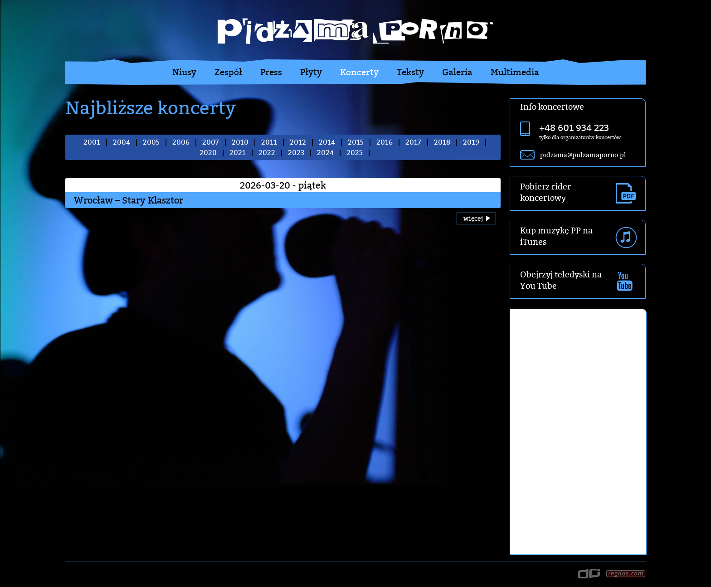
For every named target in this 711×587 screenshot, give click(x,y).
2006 (181, 142)
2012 (298, 142)
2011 (269, 142)
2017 (413, 142)
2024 (325, 152)
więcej (473, 218)
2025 (354, 152)
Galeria (457, 72)
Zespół (228, 72)
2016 (384, 142)
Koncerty (359, 72)
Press (271, 72)
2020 (208, 152)
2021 (237, 152)
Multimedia (515, 72)
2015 (356, 142)
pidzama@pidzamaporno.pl (583, 154)
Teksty (410, 72)
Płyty (311, 72)
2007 (210, 142)
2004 (121, 142)
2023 (296, 152)
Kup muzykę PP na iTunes (556, 236)
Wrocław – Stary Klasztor (128, 200)
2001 (91, 142)
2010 (240, 142)
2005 (151, 142)
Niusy (184, 72)
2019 (471, 142)
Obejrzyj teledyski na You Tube (561, 280)
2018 (442, 142)
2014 (327, 142)
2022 (266, 152)
